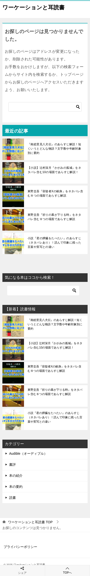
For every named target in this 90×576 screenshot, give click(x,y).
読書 (12, 498)
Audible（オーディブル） (28, 453)
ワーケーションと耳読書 (33, 7)
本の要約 (16, 487)
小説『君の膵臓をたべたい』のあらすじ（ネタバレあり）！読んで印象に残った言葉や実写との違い (54, 243)
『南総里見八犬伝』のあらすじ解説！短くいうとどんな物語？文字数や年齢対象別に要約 (54, 149)
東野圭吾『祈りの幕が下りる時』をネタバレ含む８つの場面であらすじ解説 (54, 217)
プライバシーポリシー (20, 547)
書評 (12, 464)
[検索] (45, 107)
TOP (30, 522)
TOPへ (67, 570)
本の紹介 (16, 475)
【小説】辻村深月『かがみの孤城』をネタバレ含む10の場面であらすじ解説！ (54, 170)
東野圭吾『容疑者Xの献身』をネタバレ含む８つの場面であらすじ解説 (55, 193)
